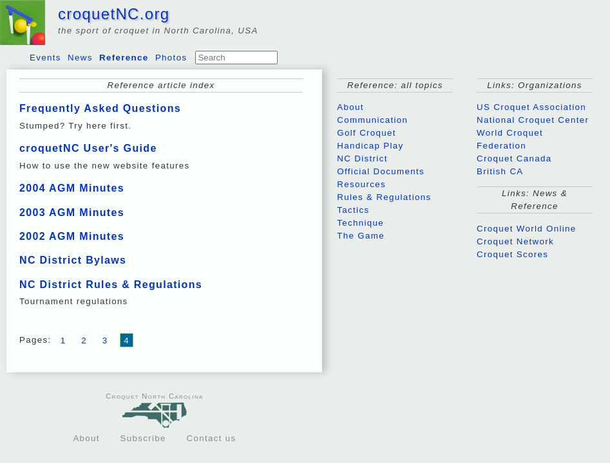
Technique (360, 223)
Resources (361, 184)
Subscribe (143, 438)
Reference (123, 57)
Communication (372, 120)
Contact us (211, 438)
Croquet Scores (512, 254)
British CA (500, 171)
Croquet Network (515, 241)
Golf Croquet (366, 133)
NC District (362, 158)
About (350, 107)
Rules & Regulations (384, 197)
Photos (171, 57)
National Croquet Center (533, 120)
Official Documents (380, 171)
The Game (361, 236)
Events (45, 57)
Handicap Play (370, 145)
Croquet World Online (527, 228)
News (80, 57)
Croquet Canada (514, 158)
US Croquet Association (531, 107)
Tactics (353, 210)
